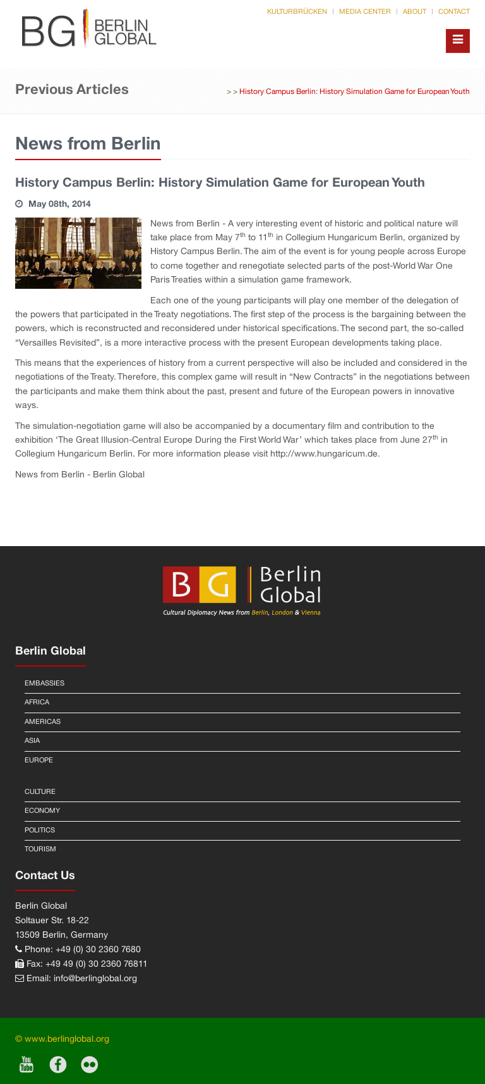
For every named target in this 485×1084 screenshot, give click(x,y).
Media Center (365, 12)
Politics (40, 830)
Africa (37, 702)
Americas (43, 722)
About (414, 12)
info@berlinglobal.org (95, 979)
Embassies (44, 683)
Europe (39, 760)
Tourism (40, 849)
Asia (32, 741)
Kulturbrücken (297, 12)
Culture (40, 792)
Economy (42, 811)
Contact (454, 12)
